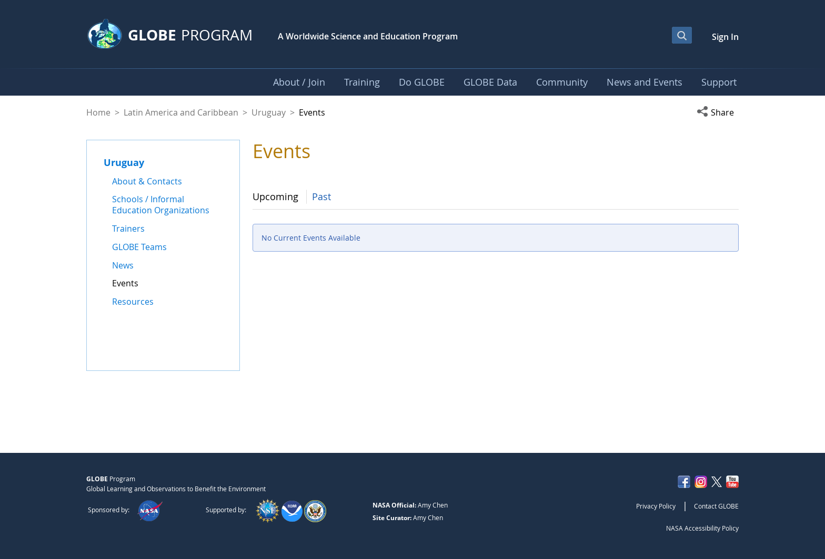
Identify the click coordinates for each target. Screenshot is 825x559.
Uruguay (268, 112)
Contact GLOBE (716, 506)
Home (98, 112)
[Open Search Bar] (682, 35)
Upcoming (275, 196)
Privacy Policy (656, 506)
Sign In (725, 37)
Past (321, 196)
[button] (718, 112)
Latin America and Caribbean (181, 112)
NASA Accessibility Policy (702, 528)
